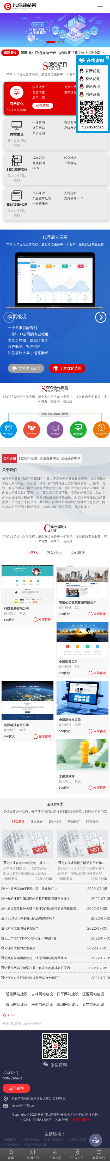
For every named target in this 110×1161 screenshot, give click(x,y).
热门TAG (9, 1015)
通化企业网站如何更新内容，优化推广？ (29, 889)
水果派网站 (67, 776)
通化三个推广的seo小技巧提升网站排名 (28, 938)
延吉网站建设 (93, 1004)
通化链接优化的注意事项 (18, 948)
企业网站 (35, 1024)
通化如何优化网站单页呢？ (20, 928)
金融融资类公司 (70, 720)
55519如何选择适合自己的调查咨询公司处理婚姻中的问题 (64, 53)
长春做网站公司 (35, 1145)
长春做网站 (12, 1145)
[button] (100, 317)
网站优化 (55, 822)
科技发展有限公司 (16, 608)
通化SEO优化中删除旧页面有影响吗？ (27, 918)
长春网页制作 (77, 1139)
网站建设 (78, 553)
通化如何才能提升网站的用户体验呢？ (81, 863)
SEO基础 (17, 822)
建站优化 (36, 822)
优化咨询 (43, 106)
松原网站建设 (42, 1004)
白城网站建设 (68, 1004)
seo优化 (31, 553)
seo (25, 1024)
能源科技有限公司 (16, 725)
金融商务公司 (68, 662)
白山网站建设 (17, 1004)
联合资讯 (92, 822)
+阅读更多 (10, 879)
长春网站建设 (12, 1024)
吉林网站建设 (42, 994)
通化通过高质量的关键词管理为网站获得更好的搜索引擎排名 (40, 909)
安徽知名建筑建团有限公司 (77, 602)
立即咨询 (16, 1088)
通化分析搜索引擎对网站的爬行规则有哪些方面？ (35, 898)
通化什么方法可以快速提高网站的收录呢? (30, 978)
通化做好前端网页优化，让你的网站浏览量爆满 (34, 958)
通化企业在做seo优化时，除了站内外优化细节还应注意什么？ (26, 863)
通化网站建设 (17, 994)
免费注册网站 (81, 1120)
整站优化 (54, 553)
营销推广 (74, 822)
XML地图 (61, 1120)
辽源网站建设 (93, 994)
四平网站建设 (68, 994)
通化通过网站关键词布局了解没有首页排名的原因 (35, 968)
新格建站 (10, 1139)
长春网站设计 (54, 1139)
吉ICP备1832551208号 (36, 1120)
